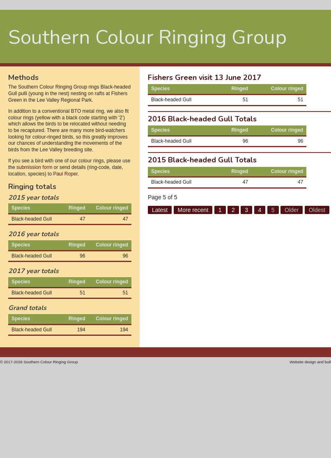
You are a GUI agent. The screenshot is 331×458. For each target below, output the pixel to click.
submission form (34, 167)
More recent (193, 210)
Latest (160, 210)
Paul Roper (65, 174)
